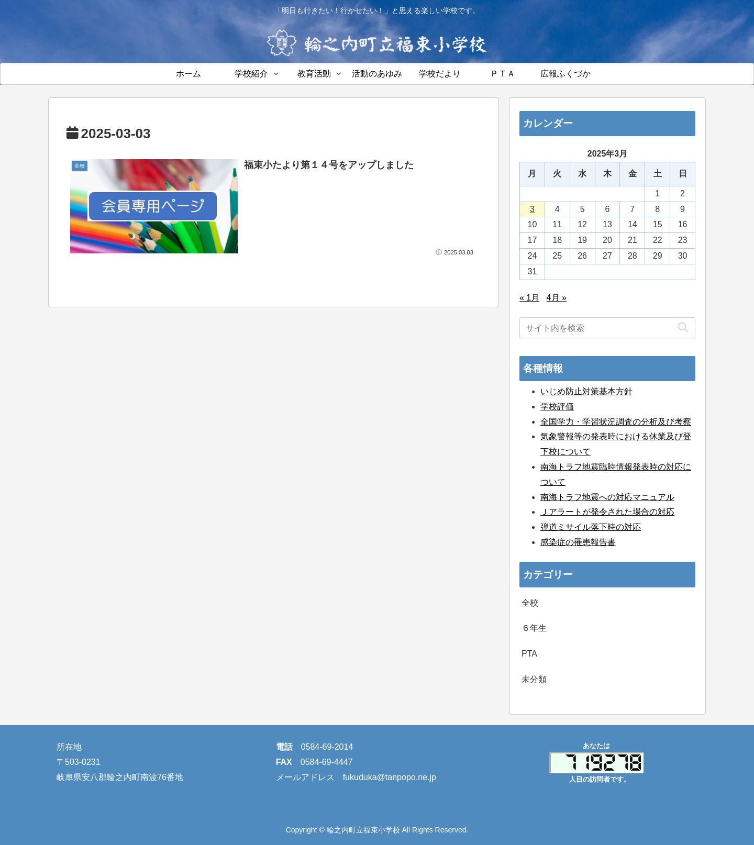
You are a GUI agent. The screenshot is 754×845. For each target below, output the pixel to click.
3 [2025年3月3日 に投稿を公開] (532, 209)
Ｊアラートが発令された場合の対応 (607, 511)
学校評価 (557, 406)
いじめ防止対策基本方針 (586, 391)
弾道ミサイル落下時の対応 (590, 526)
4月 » (557, 297)
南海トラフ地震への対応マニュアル (607, 497)
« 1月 (529, 297)
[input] (607, 328)
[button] (683, 328)
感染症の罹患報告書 (578, 542)
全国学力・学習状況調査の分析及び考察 (615, 421)
